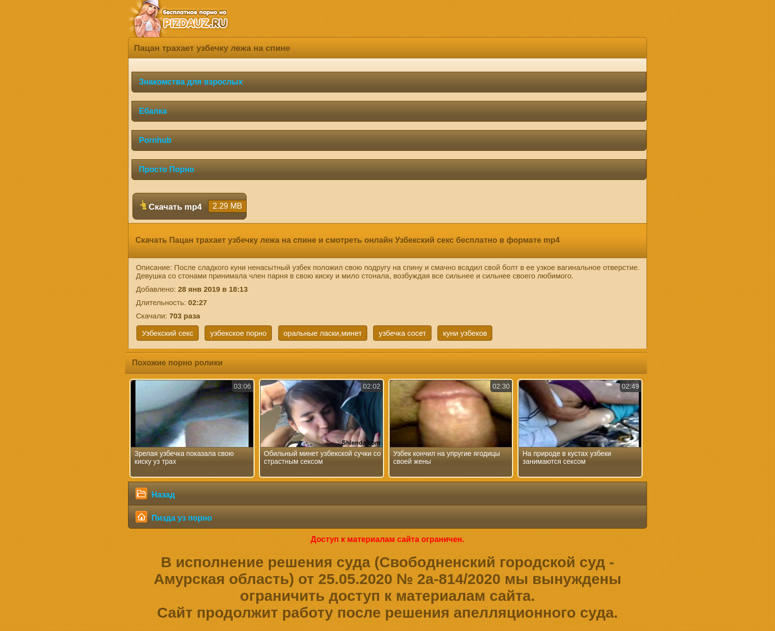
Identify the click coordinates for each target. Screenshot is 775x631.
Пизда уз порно (173, 517)
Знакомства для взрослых (191, 82)
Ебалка (153, 111)
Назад (155, 493)
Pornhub (155, 140)
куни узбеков (465, 333)
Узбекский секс (167, 333)
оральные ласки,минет (323, 333)
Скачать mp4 (193, 206)
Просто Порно (166, 169)
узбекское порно (238, 333)
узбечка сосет (402, 333)
